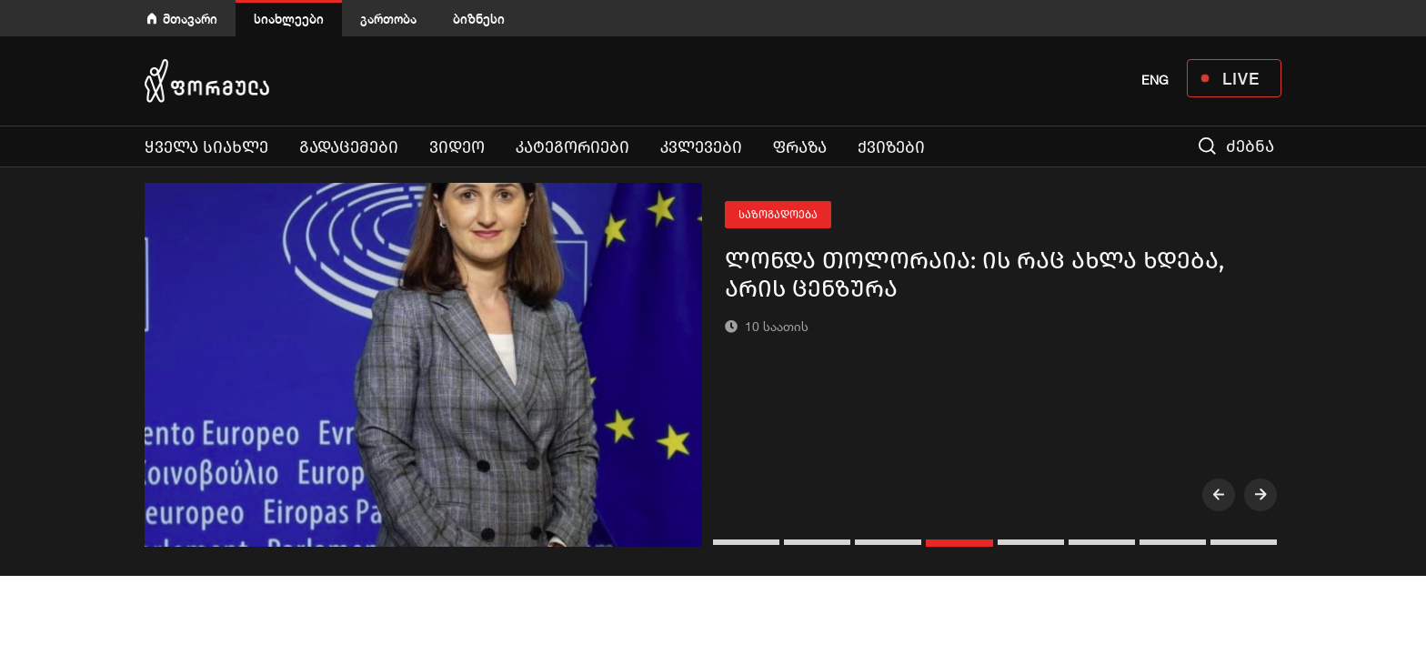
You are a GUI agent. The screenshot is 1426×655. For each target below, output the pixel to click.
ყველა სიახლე (206, 147)
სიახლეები (289, 18)
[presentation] (1218, 495)
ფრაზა (800, 147)
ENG (1155, 80)
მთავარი (190, 18)
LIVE (1241, 78)
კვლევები (701, 147)
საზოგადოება (778, 214)
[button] (748, 542)
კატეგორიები (572, 147)
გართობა (388, 18)
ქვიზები (891, 147)
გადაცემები (348, 147)
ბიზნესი (479, 18)
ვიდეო (457, 147)
